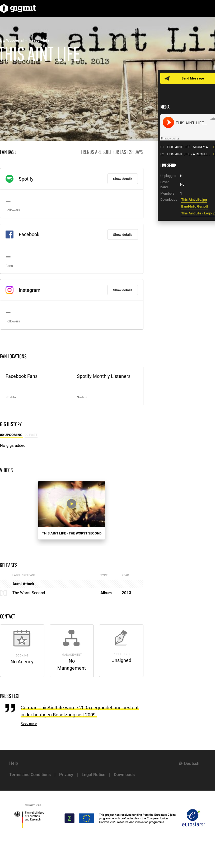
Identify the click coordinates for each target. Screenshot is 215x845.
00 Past (31, 435)
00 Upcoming (11, 435)
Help (13, 763)
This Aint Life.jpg (194, 199)
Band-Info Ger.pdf (194, 206)
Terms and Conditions (30, 774)
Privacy (66, 774)
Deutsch (191, 763)
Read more (29, 723)
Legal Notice (93, 774)
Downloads (124, 774)
